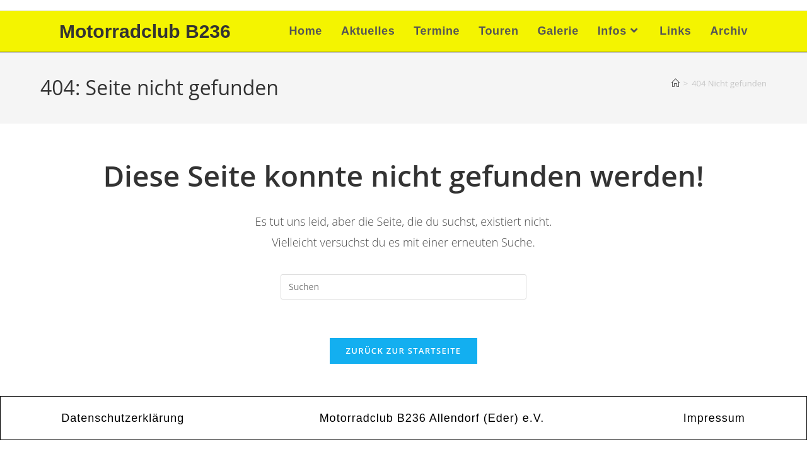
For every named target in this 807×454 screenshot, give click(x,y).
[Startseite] (675, 83)
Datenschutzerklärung (122, 418)
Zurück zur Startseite (404, 350)
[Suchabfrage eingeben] (403, 287)
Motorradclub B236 (145, 31)
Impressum (714, 418)
